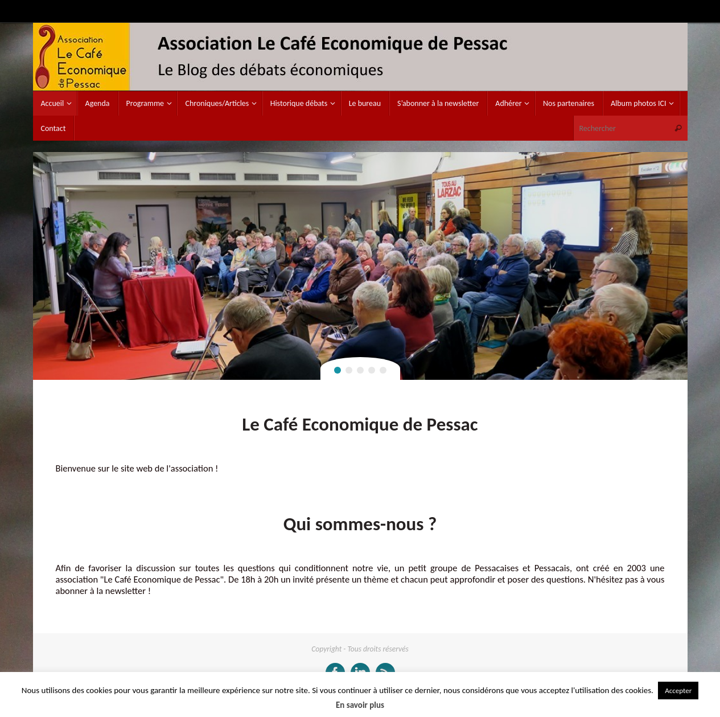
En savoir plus (360, 705)
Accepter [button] (678, 690)
